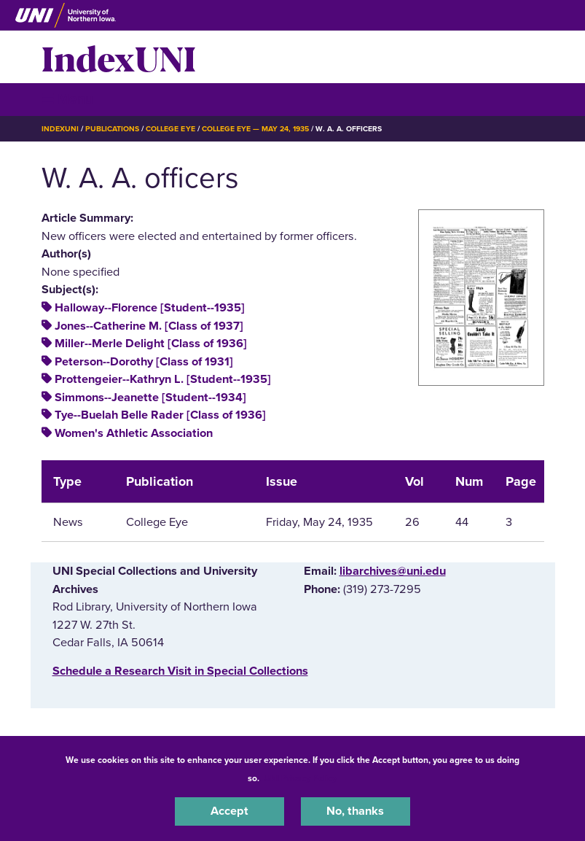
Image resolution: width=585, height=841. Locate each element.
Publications (112, 128)
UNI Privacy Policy (300, 778)
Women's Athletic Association (134, 433)
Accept (229, 811)
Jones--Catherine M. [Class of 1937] (149, 326)
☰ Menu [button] (67, 98)
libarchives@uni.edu (392, 571)
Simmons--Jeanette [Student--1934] (150, 397)
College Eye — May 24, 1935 (256, 128)
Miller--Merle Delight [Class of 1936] (151, 343)
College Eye (170, 128)
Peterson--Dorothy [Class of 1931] (144, 361)
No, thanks (355, 811)
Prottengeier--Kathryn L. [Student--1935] (163, 379)
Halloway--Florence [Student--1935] (150, 308)
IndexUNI (119, 57)
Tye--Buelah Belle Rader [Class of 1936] (160, 415)
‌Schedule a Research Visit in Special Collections (180, 671)
